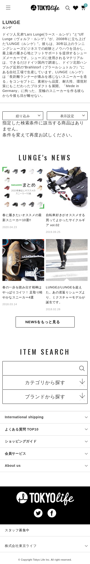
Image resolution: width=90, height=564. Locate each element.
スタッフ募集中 (17, 530)
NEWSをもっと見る (42, 322)
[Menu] (7, 7)
